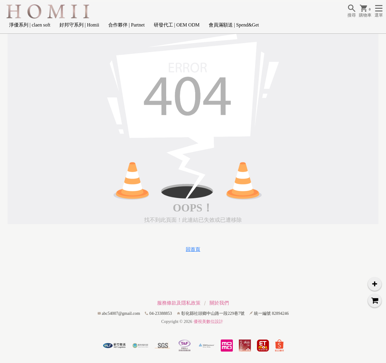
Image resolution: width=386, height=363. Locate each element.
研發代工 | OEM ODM (177, 24)
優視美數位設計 (208, 321)
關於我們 (219, 302)
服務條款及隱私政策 (179, 302)
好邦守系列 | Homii (79, 24)
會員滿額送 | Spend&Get (234, 24)
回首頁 (193, 249)
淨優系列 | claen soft (29, 24)
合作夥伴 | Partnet (126, 24)
